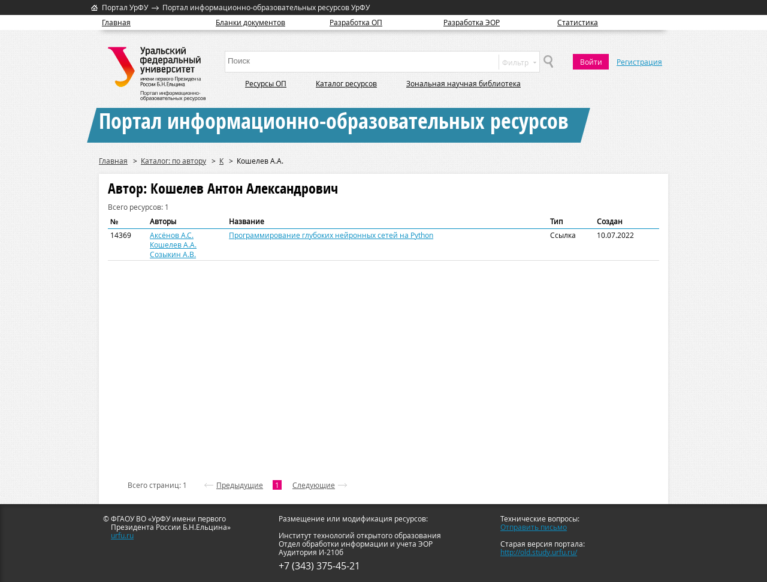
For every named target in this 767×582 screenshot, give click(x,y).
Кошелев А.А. (173, 244)
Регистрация (639, 62)
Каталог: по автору (173, 160)
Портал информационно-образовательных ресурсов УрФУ (266, 7)
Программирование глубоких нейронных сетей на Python (331, 235)
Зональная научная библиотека (463, 83)
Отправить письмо (533, 527)
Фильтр (519, 62)
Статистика (577, 22)
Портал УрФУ (125, 7)
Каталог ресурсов (346, 83)
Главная (116, 22)
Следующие (313, 485)
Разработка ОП (356, 22)
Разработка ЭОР (471, 22)
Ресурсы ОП (265, 83)
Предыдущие (239, 485)
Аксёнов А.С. (172, 235)
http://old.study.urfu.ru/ (538, 552)
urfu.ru (122, 535)
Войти (591, 62)
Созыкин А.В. (173, 254)
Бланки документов (250, 22)
